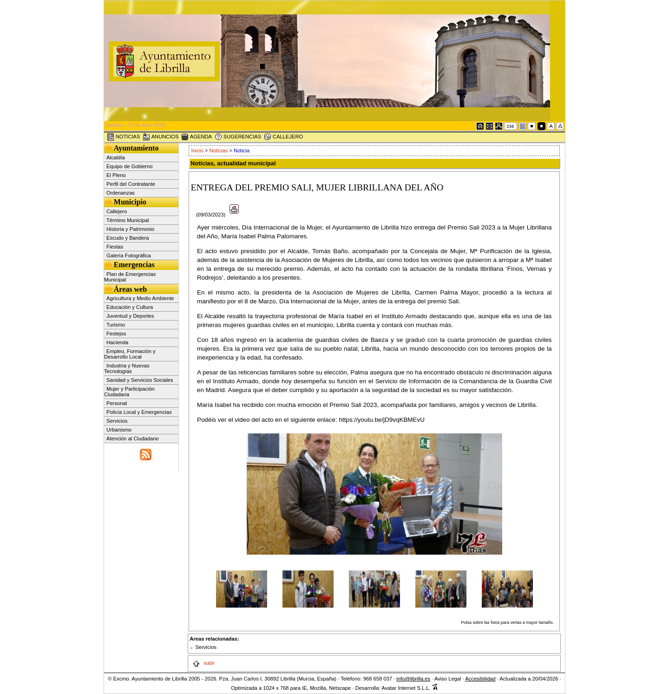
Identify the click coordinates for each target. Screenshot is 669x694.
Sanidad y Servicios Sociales (139, 380)
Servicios (116, 421)
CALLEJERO (283, 137)
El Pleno (116, 175)
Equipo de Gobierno (129, 166)
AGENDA (196, 137)
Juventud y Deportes (130, 316)
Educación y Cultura (129, 307)
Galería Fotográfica (128, 255)
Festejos (116, 333)
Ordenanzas (120, 193)
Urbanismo (118, 429)
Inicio (198, 150)
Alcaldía (115, 157)
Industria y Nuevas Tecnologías (127, 368)
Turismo (115, 324)
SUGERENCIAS (238, 137)
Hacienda (117, 342)
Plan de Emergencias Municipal (130, 276)
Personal (116, 403)
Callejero (116, 211)
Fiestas (114, 246)
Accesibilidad (480, 678)
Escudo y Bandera (127, 238)
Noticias (219, 150)
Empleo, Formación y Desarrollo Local (130, 354)
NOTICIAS (123, 137)
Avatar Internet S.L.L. (409, 688)
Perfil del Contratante (130, 184)
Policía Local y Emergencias (139, 412)
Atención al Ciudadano (132, 438)
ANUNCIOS (161, 137)
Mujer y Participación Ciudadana (129, 391)
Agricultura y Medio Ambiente (140, 298)
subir (203, 663)
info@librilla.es (413, 678)
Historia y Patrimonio (130, 229)
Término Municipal (127, 220)
